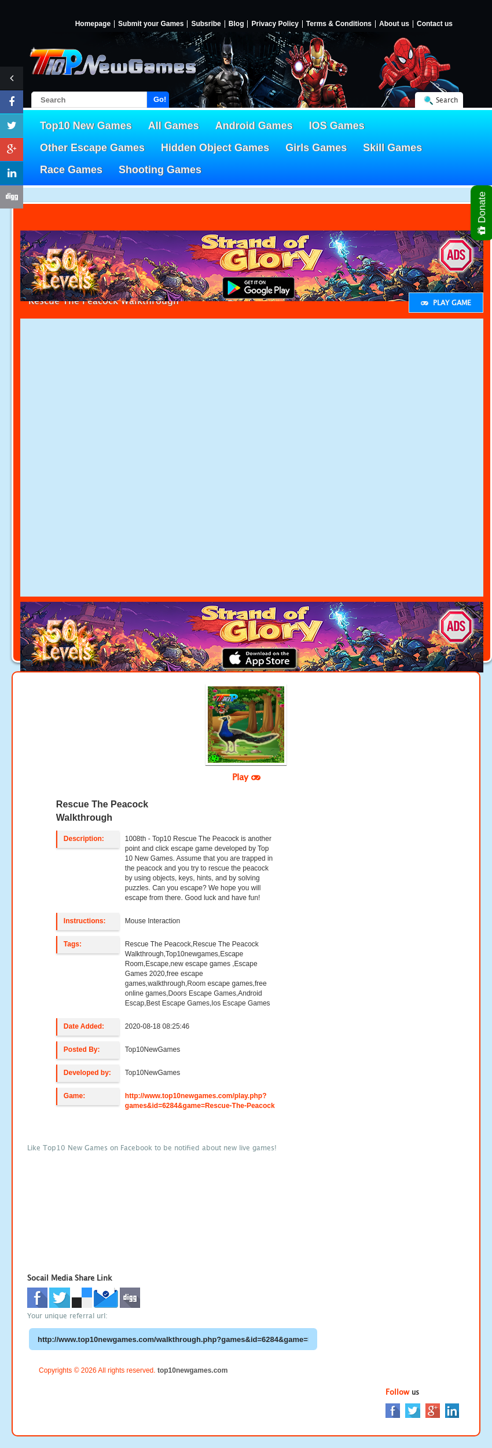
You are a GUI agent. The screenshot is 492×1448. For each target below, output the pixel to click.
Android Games (254, 125)
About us (394, 24)
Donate (482, 213)
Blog (236, 24)
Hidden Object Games (215, 147)
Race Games (71, 169)
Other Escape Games (92, 147)
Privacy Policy (274, 24)
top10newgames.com (192, 1370)
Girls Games (316, 147)
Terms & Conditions (339, 24)
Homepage (93, 24)
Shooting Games (160, 169)
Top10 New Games (86, 125)
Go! (159, 99)
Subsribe (206, 24)
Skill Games (392, 147)
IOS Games (337, 125)
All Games (173, 125)
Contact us (435, 24)
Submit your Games (150, 24)
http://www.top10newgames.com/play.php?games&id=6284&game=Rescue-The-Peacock (200, 1101)
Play (246, 776)
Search (447, 100)
